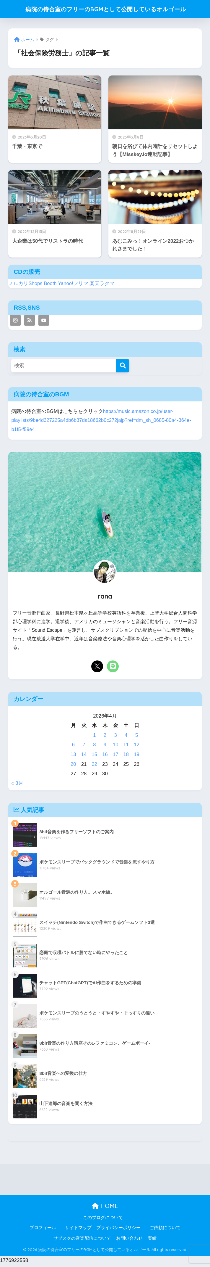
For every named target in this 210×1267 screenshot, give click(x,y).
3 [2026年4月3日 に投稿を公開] (115, 737)
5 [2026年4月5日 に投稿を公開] (136, 737)
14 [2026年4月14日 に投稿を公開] (84, 756)
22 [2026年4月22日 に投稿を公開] (94, 766)
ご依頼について (164, 1229)
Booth (50, 285)
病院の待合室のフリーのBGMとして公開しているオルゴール (106, 10)
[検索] (122, 367)
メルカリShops (25, 285)
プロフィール (43, 1229)
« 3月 (17, 785)
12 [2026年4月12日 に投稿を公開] (136, 747)
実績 (152, 1240)
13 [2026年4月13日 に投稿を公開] (73, 756)
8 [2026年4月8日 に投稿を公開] (94, 747)
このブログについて (103, 1219)
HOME (105, 1208)
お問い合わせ (129, 1240)
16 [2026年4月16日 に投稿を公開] (105, 756)
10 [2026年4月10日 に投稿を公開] (115, 747)
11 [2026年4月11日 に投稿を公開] (126, 747)
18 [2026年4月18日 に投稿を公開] (126, 756)
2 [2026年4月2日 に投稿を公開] (105, 737)
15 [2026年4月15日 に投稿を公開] (94, 756)
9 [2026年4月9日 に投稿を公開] (105, 747)
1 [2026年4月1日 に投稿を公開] (94, 737)
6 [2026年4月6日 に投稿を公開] (73, 747)
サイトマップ (78, 1229)
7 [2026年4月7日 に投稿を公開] (83, 747)
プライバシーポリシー (118, 1229)
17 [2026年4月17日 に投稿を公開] (115, 756)
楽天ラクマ (102, 285)
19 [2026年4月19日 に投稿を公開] (136, 756)
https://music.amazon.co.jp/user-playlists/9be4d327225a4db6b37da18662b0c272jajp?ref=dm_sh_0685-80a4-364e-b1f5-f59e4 (102, 422)
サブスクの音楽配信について (82, 1240)
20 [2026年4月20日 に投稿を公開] (73, 766)
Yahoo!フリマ (73, 285)
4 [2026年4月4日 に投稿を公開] (126, 737)
